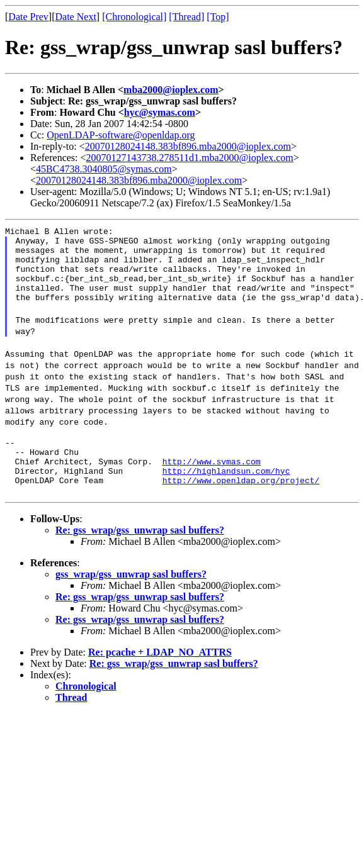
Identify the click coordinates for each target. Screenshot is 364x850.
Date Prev (28, 16)
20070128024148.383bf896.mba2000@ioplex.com (188, 146)
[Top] (218, 16)
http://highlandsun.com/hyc (226, 491)
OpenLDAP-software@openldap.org (121, 135)
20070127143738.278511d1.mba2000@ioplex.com (189, 157)
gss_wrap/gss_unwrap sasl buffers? (131, 596)
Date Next (75, 16)
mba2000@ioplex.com (170, 89)
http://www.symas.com (211, 480)
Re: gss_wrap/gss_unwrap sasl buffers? (139, 552)
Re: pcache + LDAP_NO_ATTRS (160, 674)
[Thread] (186, 16)
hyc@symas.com (159, 112)
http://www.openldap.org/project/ (241, 502)
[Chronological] (134, 16)
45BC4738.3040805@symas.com (104, 169)
